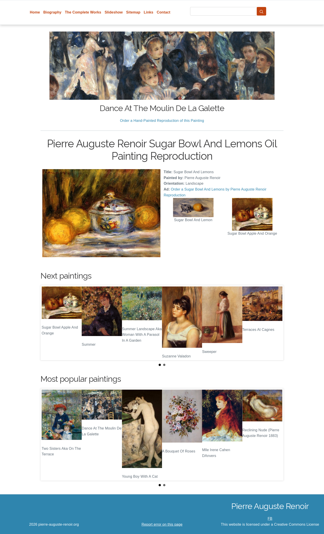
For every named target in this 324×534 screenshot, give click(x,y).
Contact (163, 12)
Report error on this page (162, 524)
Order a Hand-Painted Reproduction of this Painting (162, 121)
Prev (47, 323)
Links (148, 12)
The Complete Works (83, 12)
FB (270, 518)
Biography (52, 12)
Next (276, 323)
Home (35, 12)
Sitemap (133, 12)
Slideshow (114, 12)
